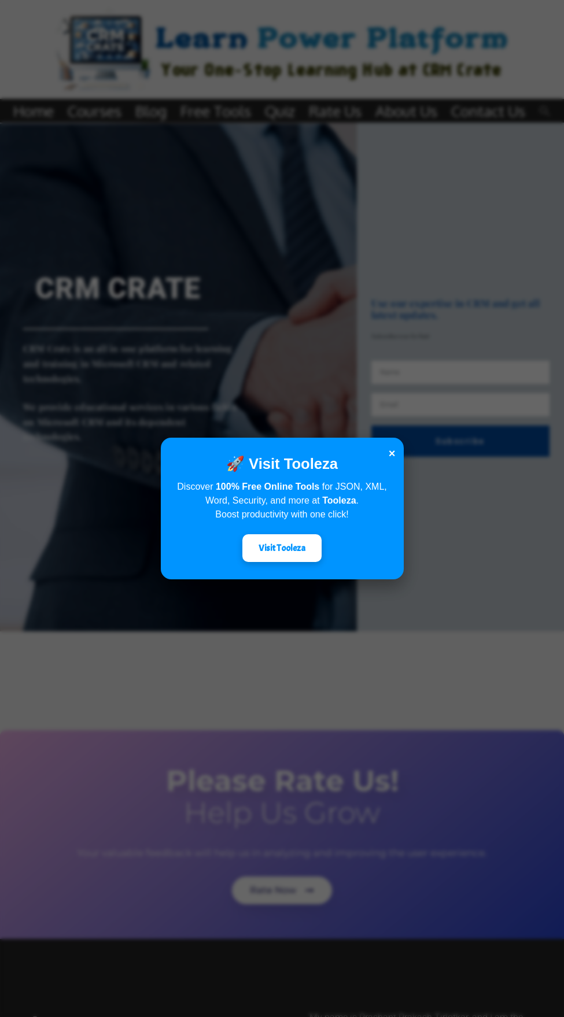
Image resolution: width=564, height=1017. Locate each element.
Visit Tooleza (282, 548)
